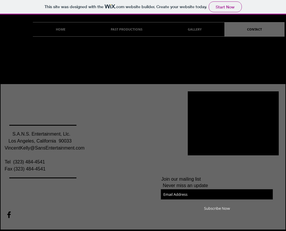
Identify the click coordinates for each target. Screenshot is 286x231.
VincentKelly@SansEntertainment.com (45, 147)
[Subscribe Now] (217, 208)
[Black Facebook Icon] (9, 214)
